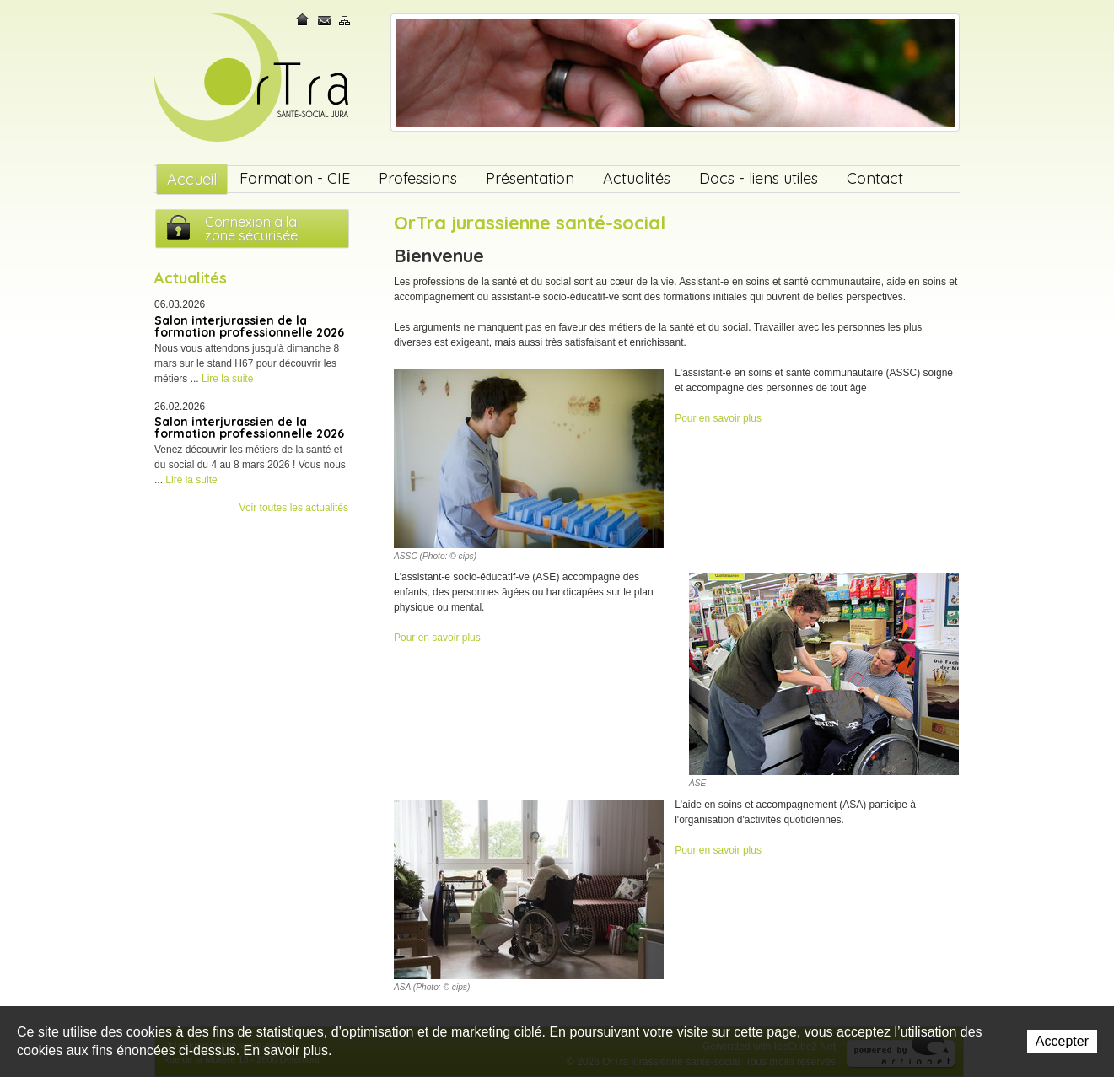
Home (303, 19)
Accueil (192, 179)
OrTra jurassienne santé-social (253, 78)
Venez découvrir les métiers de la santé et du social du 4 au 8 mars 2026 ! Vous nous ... (250, 465)
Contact (324, 19)
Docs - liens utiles (758, 178)
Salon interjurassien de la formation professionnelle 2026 (249, 326)
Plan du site (344, 19)
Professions (418, 178)
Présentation (530, 178)
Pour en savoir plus (718, 418)
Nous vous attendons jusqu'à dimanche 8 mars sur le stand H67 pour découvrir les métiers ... (246, 363)
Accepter (1062, 1041)
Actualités (636, 178)
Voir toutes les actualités (293, 508)
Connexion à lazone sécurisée (251, 228)
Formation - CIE (294, 178)
